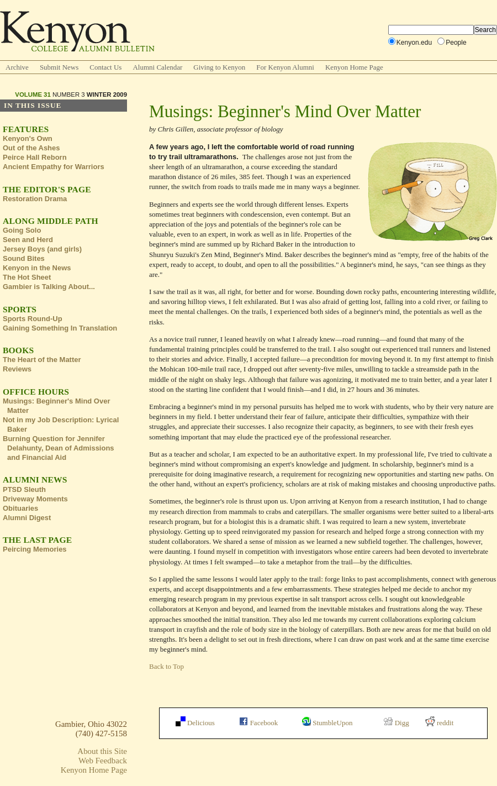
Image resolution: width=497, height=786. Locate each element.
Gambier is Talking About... (49, 286)
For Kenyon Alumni (285, 67)
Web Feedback (102, 760)
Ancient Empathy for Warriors (53, 167)
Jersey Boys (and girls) (42, 249)
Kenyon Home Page (354, 67)
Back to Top (166, 666)
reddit (439, 723)
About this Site (102, 751)
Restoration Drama (35, 199)
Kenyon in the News (37, 268)
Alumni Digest (27, 517)
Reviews (17, 369)
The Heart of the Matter (42, 359)
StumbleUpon (327, 723)
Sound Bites (24, 258)
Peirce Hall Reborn (35, 157)
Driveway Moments (35, 499)
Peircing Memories (35, 549)
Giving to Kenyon (219, 67)
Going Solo (22, 230)
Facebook (258, 723)
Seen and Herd (28, 239)
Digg (396, 723)
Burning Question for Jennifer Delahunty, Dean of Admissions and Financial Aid (58, 448)
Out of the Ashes (31, 148)
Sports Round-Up (32, 319)
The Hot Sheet (27, 277)
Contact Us (105, 67)
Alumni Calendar (157, 67)
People (456, 42)
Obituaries (20, 508)
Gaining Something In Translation (60, 328)
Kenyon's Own (27, 138)
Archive (17, 67)
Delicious (195, 723)
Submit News (59, 67)
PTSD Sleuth (24, 489)
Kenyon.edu (414, 42)
